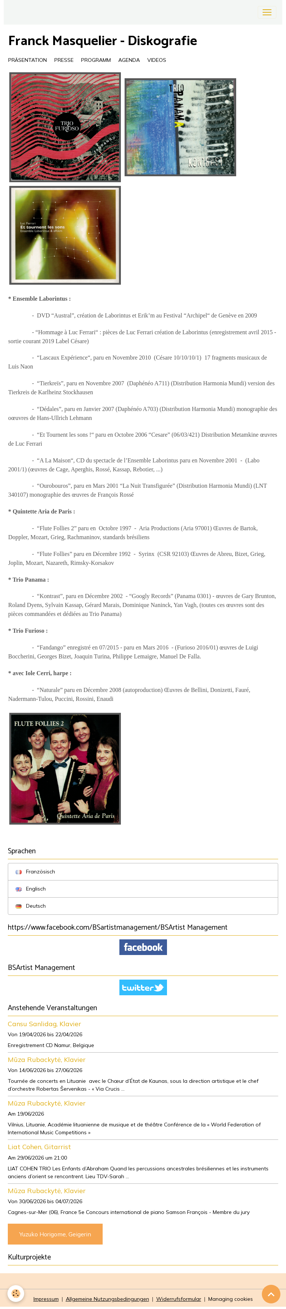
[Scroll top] (271, 1294)
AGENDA (129, 60)
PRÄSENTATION (27, 60)
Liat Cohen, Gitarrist (39, 1146)
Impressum (46, 1299)
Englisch (31, 888)
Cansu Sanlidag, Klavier (44, 1023)
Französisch (35, 871)
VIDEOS (156, 60)
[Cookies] (15, 1293)
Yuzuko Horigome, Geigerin (55, 1234)
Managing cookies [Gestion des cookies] (230, 1299)
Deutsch (31, 905)
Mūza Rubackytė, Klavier (47, 1059)
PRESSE (64, 60)
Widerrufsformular (178, 1299)
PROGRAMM (96, 60)
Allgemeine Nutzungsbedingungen (107, 1299)
